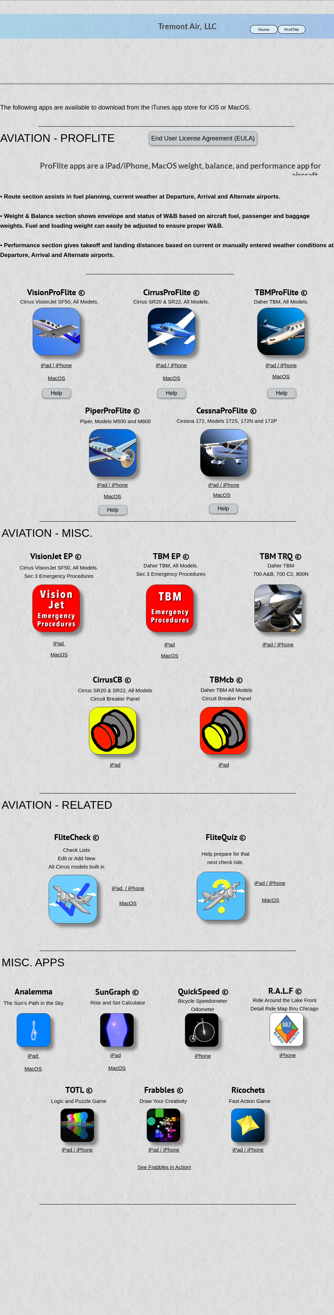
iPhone (203, 1056)
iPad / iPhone (56, 365)
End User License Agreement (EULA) (203, 138)
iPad (59, 643)
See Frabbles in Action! (164, 1167)
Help (56, 393)
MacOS (56, 378)
